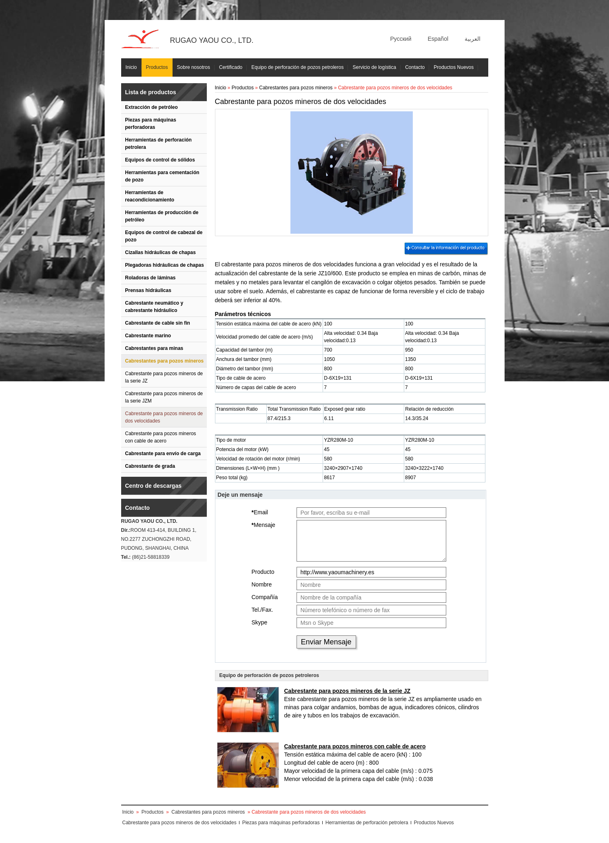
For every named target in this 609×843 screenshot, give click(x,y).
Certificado (230, 67)
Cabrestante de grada (150, 466)
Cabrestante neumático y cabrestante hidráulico (154, 306)
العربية (473, 38)
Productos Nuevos (454, 67)
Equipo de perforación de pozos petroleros (297, 67)
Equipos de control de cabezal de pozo (164, 236)
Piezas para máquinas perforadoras (150, 123)
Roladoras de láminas (150, 278)
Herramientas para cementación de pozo (162, 176)
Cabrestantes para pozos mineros (164, 361)
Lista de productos (150, 92)
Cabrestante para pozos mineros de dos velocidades (164, 417)
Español (437, 38)
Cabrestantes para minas (154, 348)
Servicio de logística (374, 67)
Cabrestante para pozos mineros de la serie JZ (164, 377)
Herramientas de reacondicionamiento (150, 196)
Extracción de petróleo (151, 107)
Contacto (415, 67)
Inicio (131, 67)
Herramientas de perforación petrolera (158, 143)
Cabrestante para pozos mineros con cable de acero (160, 437)
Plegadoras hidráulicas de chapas (164, 265)
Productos (157, 67)
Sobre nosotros (193, 67)
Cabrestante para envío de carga (163, 453)
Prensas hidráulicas (148, 290)
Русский (401, 38)
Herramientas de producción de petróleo (162, 216)
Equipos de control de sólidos (160, 160)
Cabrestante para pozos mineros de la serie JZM (164, 397)
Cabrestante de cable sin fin (157, 323)
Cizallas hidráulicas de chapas (160, 252)
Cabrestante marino (148, 336)
